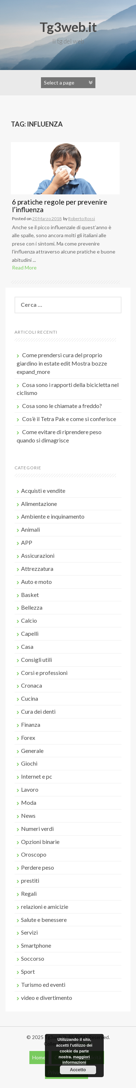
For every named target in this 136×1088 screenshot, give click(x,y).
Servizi (29, 932)
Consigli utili (36, 659)
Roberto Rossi (81, 218)
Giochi (29, 763)
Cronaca (31, 685)
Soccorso (32, 958)
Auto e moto (36, 581)
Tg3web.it (68, 27)
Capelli (29, 633)
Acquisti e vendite (43, 490)
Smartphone (36, 945)
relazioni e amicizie (44, 906)
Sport (28, 971)
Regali (29, 893)
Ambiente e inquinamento (53, 516)
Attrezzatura (37, 568)
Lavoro (29, 789)
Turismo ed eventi (43, 984)
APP (26, 542)
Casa (27, 646)
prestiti (30, 880)
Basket (30, 594)
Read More (24, 267)
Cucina (29, 698)
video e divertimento (46, 997)
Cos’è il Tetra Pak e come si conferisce (69, 418)
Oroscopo (33, 854)
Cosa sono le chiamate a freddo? (62, 405)
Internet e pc (36, 776)
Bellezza (31, 607)
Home (39, 1057)
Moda (28, 802)
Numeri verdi (37, 828)
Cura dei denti (38, 711)
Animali (30, 529)
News (28, 815)
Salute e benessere (44, 919)
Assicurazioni (37, 555)
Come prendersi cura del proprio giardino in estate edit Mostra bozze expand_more (62, 363)
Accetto (78, 1069)
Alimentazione (39, 503)
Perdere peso (37, 867)
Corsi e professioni (44, 672)
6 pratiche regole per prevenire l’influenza (59, 206)
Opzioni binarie (40, 841)
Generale (32, 750)
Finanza (30, 724)
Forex (28, 737)
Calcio (29, 620)
